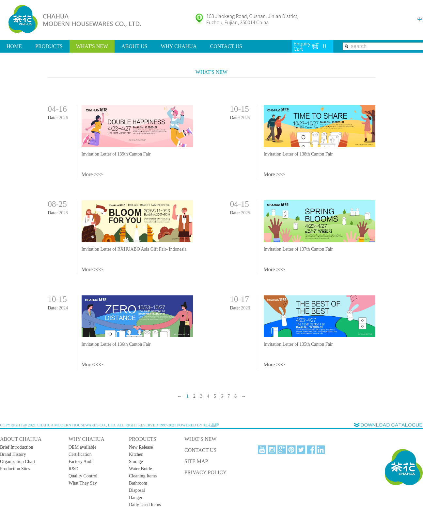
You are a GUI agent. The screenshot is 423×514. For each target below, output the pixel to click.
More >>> (92, 174)
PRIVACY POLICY (205, 472)
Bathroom (138, 483)
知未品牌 (211, 425)
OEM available (82, 447)
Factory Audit (81, 461)
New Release (141, 447)
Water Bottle (140, 468)
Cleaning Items (143, 475)
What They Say (83, 483)
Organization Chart (17, 461)
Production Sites (15, 468)
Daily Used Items (145, 504)
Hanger (135, 497)
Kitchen (136, 454)
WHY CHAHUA (178, 46)
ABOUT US (134, 46)
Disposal (137, 490)
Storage (136, 461)
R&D (73, 468)
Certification (80, 454)
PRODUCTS (49, 46)
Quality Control (83, 475)
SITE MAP (196, 461)
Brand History (13, 454)
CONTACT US (226, 46)
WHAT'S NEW (92, 46)
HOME (14, 46)
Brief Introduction (16, 447)
